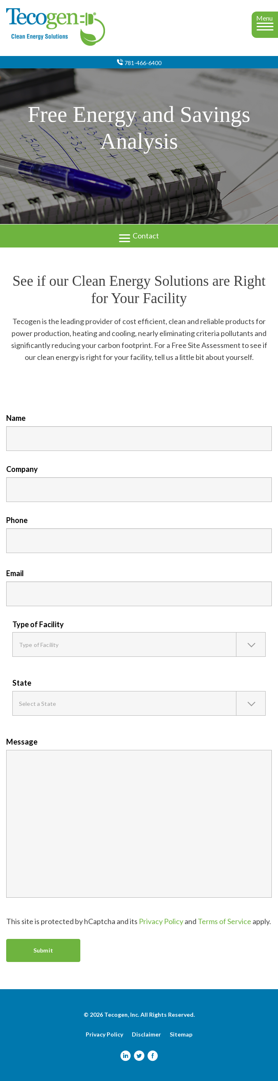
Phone (17, 520)
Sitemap (181, 1034)
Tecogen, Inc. (121, 1014)
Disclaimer (146, 1034)
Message (21, 741)
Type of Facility (38, 624)
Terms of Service (224, 921)
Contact (139, 235)
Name (16, 418)
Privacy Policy (161, 921)
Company (22, 469)
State (21, 682)
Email (15, 573)
